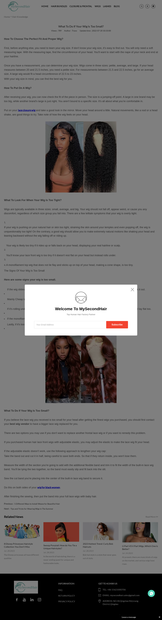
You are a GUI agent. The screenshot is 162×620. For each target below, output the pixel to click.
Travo (151, 593)
